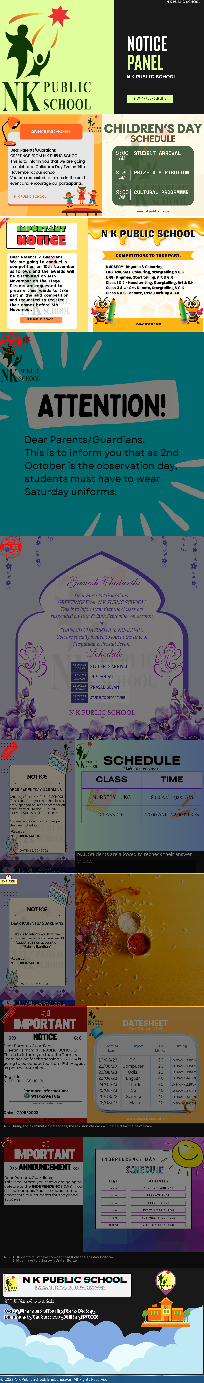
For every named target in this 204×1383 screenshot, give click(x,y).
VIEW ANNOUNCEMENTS (150, 98)
